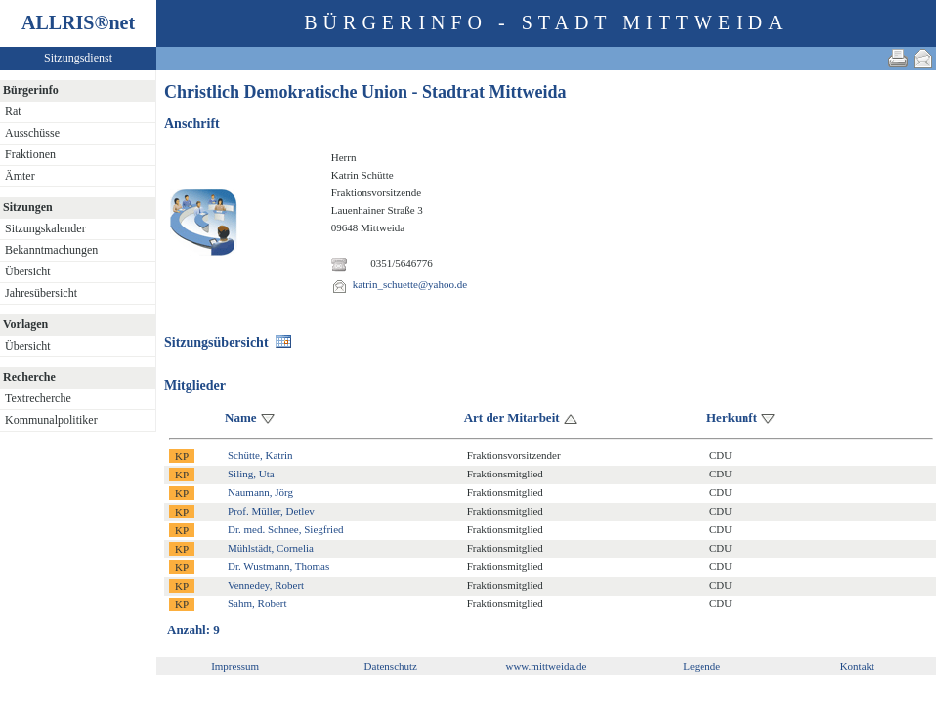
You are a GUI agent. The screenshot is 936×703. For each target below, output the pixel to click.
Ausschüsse (32, 133)
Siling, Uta (251, 473)
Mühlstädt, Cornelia (271, 548)
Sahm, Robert (257, 603)
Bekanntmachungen (51, 250)
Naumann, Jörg (260, 492)
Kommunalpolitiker (51, 420)
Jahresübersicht (41, 293)
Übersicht (28, 271)
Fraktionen (30, 154)
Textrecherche (38, 398)
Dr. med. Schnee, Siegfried (286, 529)
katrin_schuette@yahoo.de (410, 284)
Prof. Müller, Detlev (271, 511)
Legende (701, 666)
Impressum (235, 666)
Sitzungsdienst (78, 57)
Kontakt (857, 666)
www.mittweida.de (545, 666)
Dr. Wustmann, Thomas (278, 566)
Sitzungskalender (45, 228)
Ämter (20, 176)
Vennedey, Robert (266, 585)
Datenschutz (390, 666)
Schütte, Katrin (260, 455)
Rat (13, 111)
